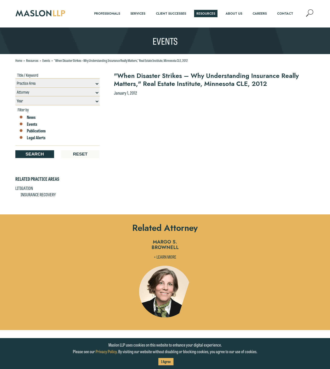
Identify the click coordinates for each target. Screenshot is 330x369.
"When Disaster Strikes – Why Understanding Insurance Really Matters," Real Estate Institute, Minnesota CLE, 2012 (121, 60)
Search (34, 154)
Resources (32, 60)
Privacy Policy (106, 351)
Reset (80, 154)
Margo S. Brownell (165, 245)
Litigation (24, 188)
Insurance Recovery (38, 194)
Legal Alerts (32, 137)
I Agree (166, 361)
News (27, 117)
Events (46, 60)
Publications (32, 130)
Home (18, 60)
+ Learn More (165, 257)
